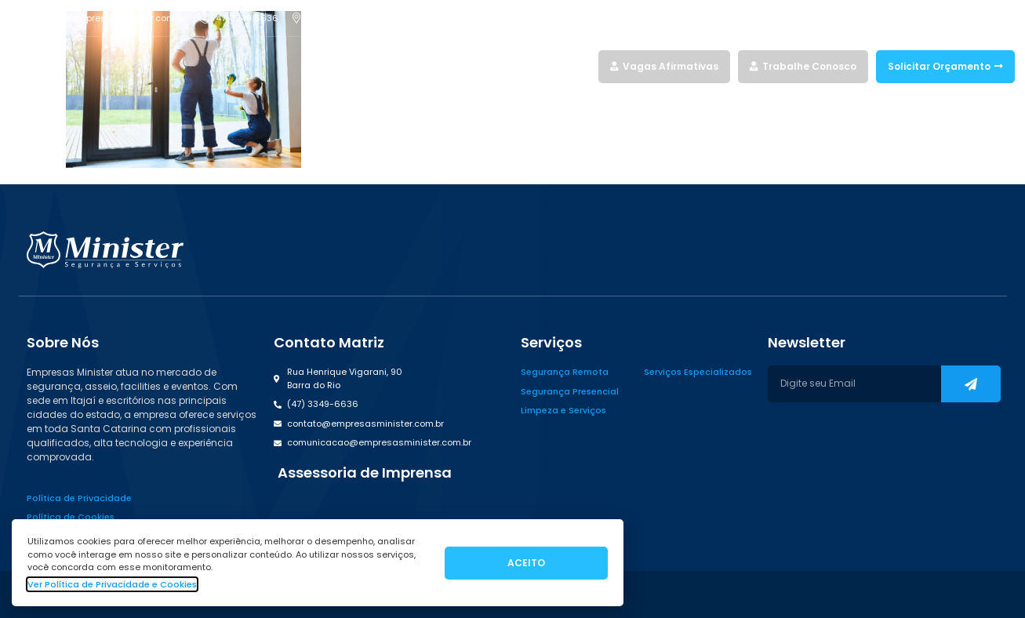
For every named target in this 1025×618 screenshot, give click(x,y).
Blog (580, 66)
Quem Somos (524, 66)
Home (399, 66)
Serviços (452, 67)
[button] (363, 473)
